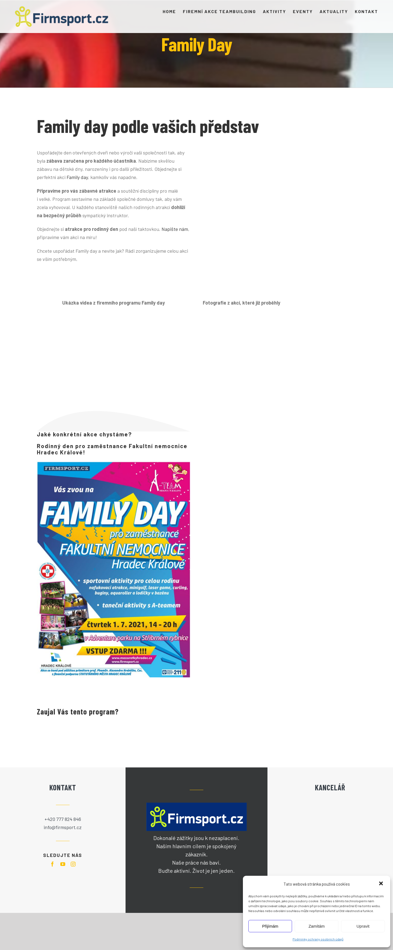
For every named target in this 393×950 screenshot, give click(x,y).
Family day (77, 177)
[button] (381, 884)
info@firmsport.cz (63, 827)
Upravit (363, 926)
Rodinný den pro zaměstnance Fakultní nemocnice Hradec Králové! (112, 448)
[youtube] (62, 864)
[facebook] (52, 864)
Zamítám (316, 926)
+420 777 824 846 (62, 819)
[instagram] (73, 864)
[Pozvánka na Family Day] (113, 569)
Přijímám (270, 926)
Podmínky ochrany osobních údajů (318, 939)
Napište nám (175, 229)
